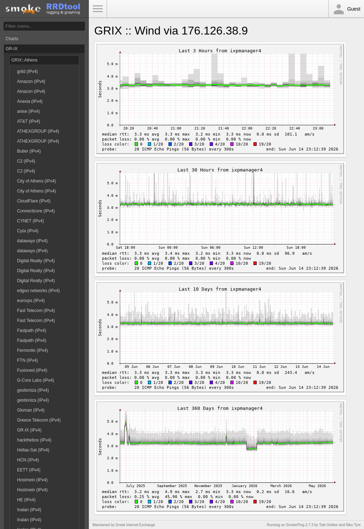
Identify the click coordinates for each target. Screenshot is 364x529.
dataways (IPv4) (32, 240)
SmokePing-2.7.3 (300, 525)
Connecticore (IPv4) (36, 210)
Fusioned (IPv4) (32, 370)
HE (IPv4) (26, 499)
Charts (12, 38)
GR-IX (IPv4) (29, 430)
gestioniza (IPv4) (33, 390)
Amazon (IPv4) (31, 81)
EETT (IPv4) (29, 469)
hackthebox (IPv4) (34, 440)
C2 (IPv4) (26, 161)
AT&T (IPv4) (28, 121)
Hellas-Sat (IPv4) (33, 450)
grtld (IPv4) (27, 71)
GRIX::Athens (24, 60)
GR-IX (11, 48)
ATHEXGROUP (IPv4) (38, 131)
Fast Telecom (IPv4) (36, 310)
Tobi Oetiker (328, 525)
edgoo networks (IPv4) (38, 290)
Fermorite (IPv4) (32, 350)
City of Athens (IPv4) (36, 181)
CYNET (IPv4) (30, 220)
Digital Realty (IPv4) (36, 260)
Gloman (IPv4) (30, 410)
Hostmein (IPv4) (32, 479)
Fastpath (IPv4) (31, 330)
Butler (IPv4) (29, 151)
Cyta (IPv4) (27, 230)
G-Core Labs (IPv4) (35, 380)
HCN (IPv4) (28, 459)
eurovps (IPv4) (31, 300)
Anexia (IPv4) (30, 101)
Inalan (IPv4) (29, 509)
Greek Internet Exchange (135, 525)
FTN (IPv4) (27, 360)
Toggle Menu (98, 9)
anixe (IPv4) (28, 111)
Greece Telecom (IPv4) (39, 420)
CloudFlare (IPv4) (33, 201)
